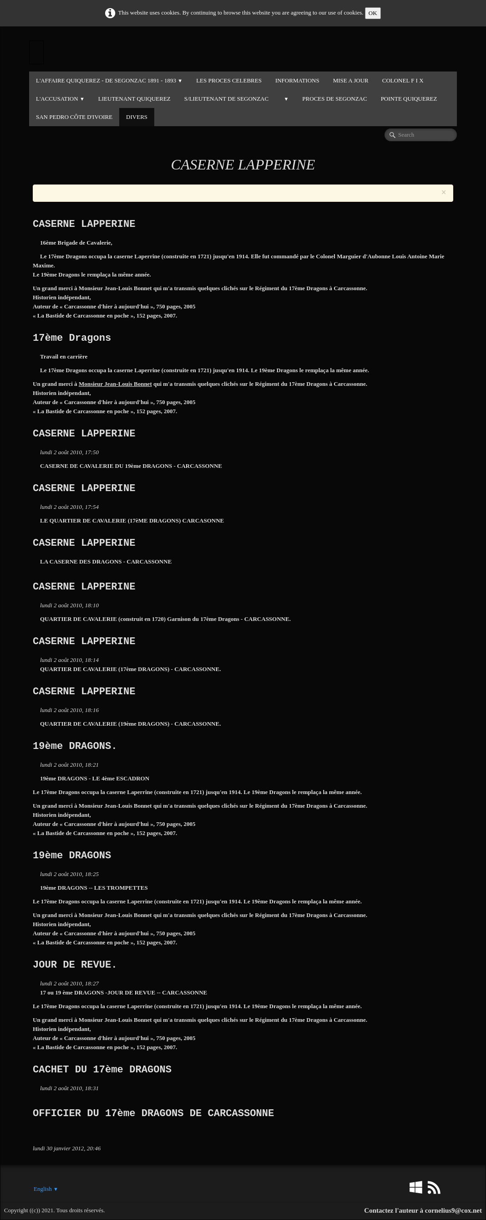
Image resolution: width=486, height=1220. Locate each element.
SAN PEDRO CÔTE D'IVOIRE (74, 116)
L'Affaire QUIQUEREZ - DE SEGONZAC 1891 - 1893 (109, 80)
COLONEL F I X (403, 80)
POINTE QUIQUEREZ (409, 98)
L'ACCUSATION (60, 98)
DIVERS (136, 116)
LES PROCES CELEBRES (229, 80)
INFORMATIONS (297, 80)
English (46, 1188)
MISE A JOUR (351, 80)
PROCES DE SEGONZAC (334, 98)
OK (373, 13)
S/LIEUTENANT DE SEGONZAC (226, 98)
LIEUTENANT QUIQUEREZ (134, 98)
